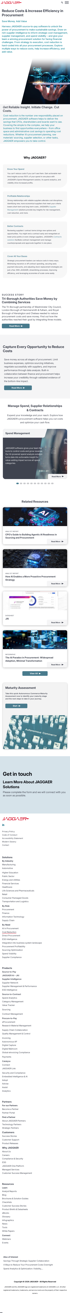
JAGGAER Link (9, 1068)
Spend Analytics (9, 998)
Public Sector (8, 876)
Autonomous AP (9, 1041)
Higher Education (10, 872)
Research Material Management (16, 1025)
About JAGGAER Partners (14, 1120)
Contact (5, 845)
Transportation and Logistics (15, 901)
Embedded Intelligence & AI (14, 1076)
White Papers (8, 1231)
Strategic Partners (10, 1128)
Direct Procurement (11, 935)
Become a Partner (10, 1109)
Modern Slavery (9, 842)
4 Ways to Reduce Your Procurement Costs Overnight (28, 1264)
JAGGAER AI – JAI (10, 975)
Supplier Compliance (12, 957)
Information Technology (13, 916)
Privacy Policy (8, 831)
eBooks (5, 1213)
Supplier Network (10, 982)
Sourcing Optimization (12, 950)
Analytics (6, 1091)
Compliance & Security (12, 1158)
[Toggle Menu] (67, 2)
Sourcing (6, 1009)
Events (5, 1242)
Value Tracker (8, 1005)
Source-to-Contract (11, 994)
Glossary (6, 1216)
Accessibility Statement (12, 838)
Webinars (6, 1239)
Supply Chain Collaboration (15, 1030)
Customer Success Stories (14, 1206)
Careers (5, 1155)
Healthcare (7, 887)
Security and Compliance (13, 1073)
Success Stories (9, 1136)
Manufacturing (9, 864)
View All (34, 673)
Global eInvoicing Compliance (16, 1052)
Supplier (52, 207)
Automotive (7, 868)
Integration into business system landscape (22, 943)
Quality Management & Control (16, 1033)
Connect (6, 1065)
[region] (35, 457)
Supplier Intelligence (11, 979)
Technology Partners (11, 1124)
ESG (4, 1162)
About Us (6, 1151)
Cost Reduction (9, 932)
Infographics (8, 1220)
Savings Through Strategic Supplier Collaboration (26, 1261)
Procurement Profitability (13, 946)
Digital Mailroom (9, 1049)
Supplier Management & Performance (19, 986)
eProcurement (8, 1022)
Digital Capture (9, 1045)
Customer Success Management (17, 1173)
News (4, 1223)
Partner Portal (8, 1112)
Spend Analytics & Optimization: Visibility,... (23, 1268)
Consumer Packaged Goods (15, 898)
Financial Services (10, 883)
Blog (4, 1195)
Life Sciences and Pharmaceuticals (18, 890)
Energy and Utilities (11, 880)
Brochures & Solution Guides (15, 1198)
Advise (5, 1083)
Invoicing (6, 1038)
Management (12, 210)
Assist (5, 1087)
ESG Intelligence (9, 939)
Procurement (8, 909)
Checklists (7, 1202)
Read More (14, 326)
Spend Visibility (9, 953)
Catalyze (6, 1061)
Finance (5, 913)
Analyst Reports (9, 1191)
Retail (4, 894)
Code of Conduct (9, 835)
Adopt (5, 1080)
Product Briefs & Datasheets (15, 1209)
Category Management (12, 1001)
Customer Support (10, 1139)
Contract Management (12, 1014)
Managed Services (10, 1169)
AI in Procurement (10, 928)
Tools (4, 1227)
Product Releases (10, 1143)
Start (15, 706)
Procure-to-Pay (9, 1018)
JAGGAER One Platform (13, 1166)
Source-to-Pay (9, 972)
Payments (6, 1057)
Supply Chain (8, 920)
